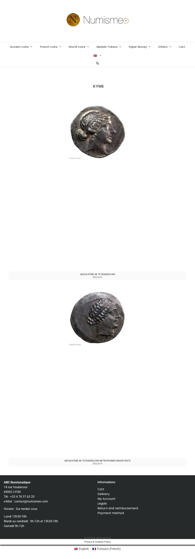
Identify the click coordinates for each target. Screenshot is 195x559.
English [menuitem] (84, 549)
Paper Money (139, 47)
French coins (50, 47)
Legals (102, 503)
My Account (106, 499)
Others (164, 47)
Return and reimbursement (118, 508)
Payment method (111, 513)
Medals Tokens (109, 47)
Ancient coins (21, 47)
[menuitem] (97, 56)
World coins (79, 47)
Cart (182, 47)
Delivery (104, 494)
